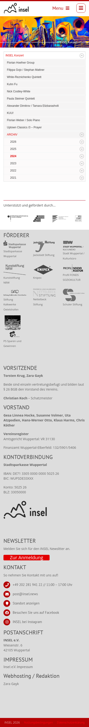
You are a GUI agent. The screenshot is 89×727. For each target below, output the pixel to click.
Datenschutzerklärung (71, 722)
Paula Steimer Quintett (21, 98)
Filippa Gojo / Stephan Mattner (25, 69)
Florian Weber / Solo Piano (23, 120)
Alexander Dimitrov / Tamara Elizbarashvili (33, 105)
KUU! (10, 113)
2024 (13, 156)
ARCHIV (12, 134)
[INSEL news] (16, 8)
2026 (13, 141)
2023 (13, 163)
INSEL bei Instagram (27, 621)
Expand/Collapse (82, 55)
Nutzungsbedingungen (38, 722)
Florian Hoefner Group (20, 62)
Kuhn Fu (12, 84)
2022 (13, 170)
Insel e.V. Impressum (18, 667)
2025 (13, 149)
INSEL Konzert (15, 55)
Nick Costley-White (18, 91)
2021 (13, 177)
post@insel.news (25, 593)
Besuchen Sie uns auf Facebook (36, 612)
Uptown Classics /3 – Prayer (24, 127)
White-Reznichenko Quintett (24, 77)
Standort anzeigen (26, 603)
